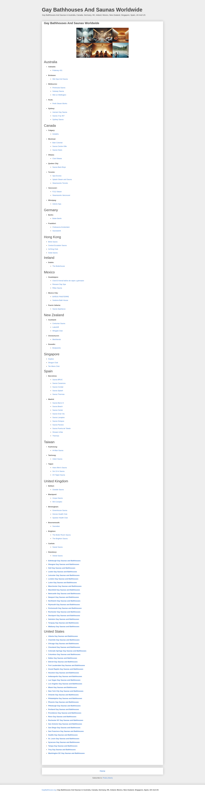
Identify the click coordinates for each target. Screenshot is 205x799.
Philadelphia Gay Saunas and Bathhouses (65, 698)
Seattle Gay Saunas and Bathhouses (63, 735)
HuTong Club (53, 249)
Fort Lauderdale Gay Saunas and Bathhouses (66, 665)
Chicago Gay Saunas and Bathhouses (63, 644)
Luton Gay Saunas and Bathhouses (62, 583)
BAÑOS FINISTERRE (60, 297)
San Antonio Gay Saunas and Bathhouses (65, 724)
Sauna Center (57, 410)
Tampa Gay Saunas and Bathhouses (63, 746)
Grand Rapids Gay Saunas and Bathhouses (65, 669)
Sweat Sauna (57, 547)
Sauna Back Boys (59, 167)
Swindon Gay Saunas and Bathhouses (63, 619)
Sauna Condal (57, 387)
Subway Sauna (58, 91)
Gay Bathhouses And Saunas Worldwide (92, 10)
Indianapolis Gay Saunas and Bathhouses (65, 676)
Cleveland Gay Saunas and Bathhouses (64, 647)
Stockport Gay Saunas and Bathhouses (64, 615)
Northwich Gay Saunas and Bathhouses (64, 601)
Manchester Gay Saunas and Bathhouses (65, 586)
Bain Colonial (57, 143)
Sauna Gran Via (58, 414)
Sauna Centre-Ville (59, 146)
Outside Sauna (58, 490)
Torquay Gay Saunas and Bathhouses (63, 623)
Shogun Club (53, 363)
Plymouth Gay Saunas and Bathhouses (64, 605)
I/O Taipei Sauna (58, 475)
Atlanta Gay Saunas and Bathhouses (63, 636)
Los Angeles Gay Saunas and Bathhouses (65, 684)
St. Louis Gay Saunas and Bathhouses (63, 739)
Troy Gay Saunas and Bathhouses (62, 750)
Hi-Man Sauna (57, 450)
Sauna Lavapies (58, 417)
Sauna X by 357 (58, 116)
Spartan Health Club (60, 518)
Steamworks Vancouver (61, 195)
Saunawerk (56, 231)
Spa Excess (56, 176)
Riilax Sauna (57, 288)
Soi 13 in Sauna (58, 471)
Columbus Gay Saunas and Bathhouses (64, 654)
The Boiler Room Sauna (61, 535)
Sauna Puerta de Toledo (61, 428)
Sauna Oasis (57, 150)
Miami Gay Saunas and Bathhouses (62, 687)
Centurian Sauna (58, 323)
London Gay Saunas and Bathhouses (63, 579)
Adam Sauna (57, 459)
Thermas (55, 436)
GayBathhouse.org (49, 790)
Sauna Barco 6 (58, 403)
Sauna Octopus (58, 421)
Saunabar (56, 526)
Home (102, 771)
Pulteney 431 (57, 70)
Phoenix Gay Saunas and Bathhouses (63, 702)
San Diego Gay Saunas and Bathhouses (64, 728)
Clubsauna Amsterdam (61, 227)
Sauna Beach (57, 406)
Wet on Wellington (59, 95)
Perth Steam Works (59, 103)
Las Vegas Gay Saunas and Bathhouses (64, 680)
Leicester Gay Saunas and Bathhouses (64, 575)
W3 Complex (57, 502)
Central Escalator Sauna (57, 245)
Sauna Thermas (58, 394)
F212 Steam (57, 192)
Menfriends (56, 339)
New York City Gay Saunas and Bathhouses (65, 691)
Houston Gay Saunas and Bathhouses (63, 673)
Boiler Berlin (57, 218)
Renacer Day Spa (59, 284)
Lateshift (55, 327)
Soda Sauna (53, 253)
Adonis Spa (56, 204)
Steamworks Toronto (60, 183)
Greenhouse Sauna (59, 510)
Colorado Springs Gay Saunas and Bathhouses (67, 651)
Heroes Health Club (59, 514)
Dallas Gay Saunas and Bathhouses (62, 658)
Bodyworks (56, 348)
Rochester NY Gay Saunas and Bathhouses (65, 720)
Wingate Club (57, 331)
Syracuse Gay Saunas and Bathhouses (64, 742)
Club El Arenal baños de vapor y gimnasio (68, 281)
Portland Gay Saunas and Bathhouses (63, 709)
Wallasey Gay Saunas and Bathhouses (63, 626)
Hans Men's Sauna (59, 468)
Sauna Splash (57, 391)
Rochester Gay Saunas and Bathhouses (64, 612)
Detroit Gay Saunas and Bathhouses (63, 662)
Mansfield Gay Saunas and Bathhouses (64, 590)
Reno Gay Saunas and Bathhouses (62, 717)
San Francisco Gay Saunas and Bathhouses (66, 731)
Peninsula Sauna (58, 88)
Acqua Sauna (57, 498)
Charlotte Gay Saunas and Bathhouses (64, 640)
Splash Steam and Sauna (62, 179)
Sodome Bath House (60, 300)
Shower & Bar (57, 432)
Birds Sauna (53, 242)
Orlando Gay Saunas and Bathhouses (63, 695)
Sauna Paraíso (58, 425)
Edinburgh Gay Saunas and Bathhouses (64, 561)
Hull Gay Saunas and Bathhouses (61, 568)
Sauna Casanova (59, 383)
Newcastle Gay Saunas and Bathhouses (64, 594)
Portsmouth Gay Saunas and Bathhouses (65, 608)
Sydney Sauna (58, 119)
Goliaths (55, 134)
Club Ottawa (57, 158)
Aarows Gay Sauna (59, 112)
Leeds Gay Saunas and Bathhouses (62, 572)
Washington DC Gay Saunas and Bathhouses (66, 753)
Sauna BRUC (57, 380)
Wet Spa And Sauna (60, 79)
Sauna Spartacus (59, 309)
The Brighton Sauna (60, 539)
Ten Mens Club (54, 366)
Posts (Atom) (108, 778)
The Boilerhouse (58, 266)
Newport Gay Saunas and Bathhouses (63, 597)
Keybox (51, 359)
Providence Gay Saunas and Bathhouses (64, 713)
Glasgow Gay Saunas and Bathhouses (63, 564)
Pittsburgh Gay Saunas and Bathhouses (64, 706)
